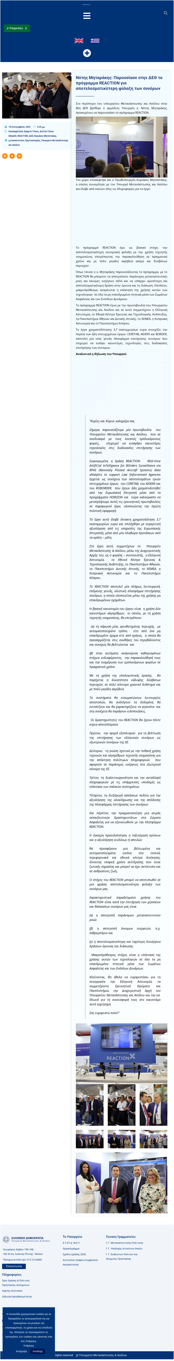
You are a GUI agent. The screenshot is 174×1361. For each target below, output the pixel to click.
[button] (165, 13)
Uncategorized (16, 133)
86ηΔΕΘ (12, 138)
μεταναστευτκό (16, 142)
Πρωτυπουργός (32, 142)
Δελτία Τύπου (47, 133)
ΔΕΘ (31, 138)
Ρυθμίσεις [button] (29, 1345)
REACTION (22, 138)
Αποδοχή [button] (38, 1351)
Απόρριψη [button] (21, 1351)
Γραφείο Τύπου (31, 133)
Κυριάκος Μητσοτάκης (45, 138)
